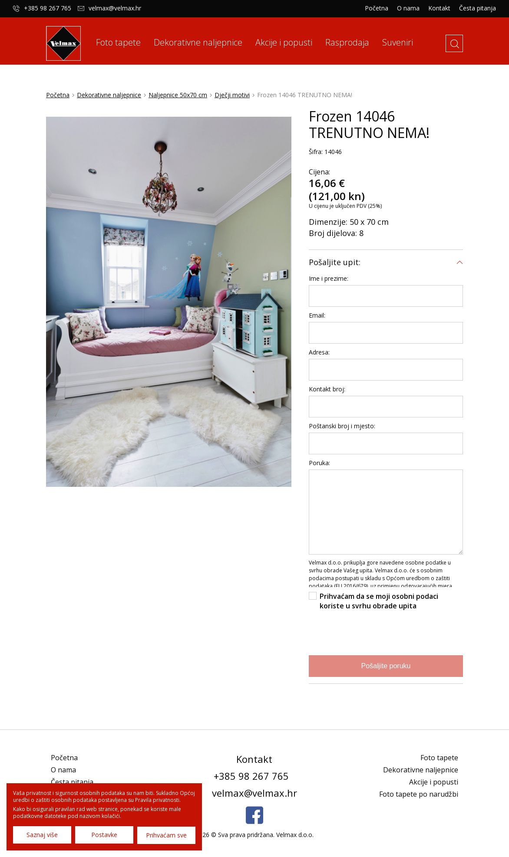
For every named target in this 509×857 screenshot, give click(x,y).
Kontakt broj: (327, 394)
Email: (317, 320)
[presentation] (375, 636)
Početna (376, 8)
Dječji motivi (232, 99)
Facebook (254, 820)
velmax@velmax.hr (115, 8)
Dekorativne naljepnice (109, 99)
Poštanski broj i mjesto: (342, 431)
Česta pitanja (477, 8)
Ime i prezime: (328, 283)
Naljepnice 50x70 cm (178, 99)
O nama (408, 8)
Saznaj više (42, 835)
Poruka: (319, 467)
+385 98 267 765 (47, 8)
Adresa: (319, 357)
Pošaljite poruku (386, 670)
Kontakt (439, 8)
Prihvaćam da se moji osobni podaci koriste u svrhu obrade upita (379, 605)
